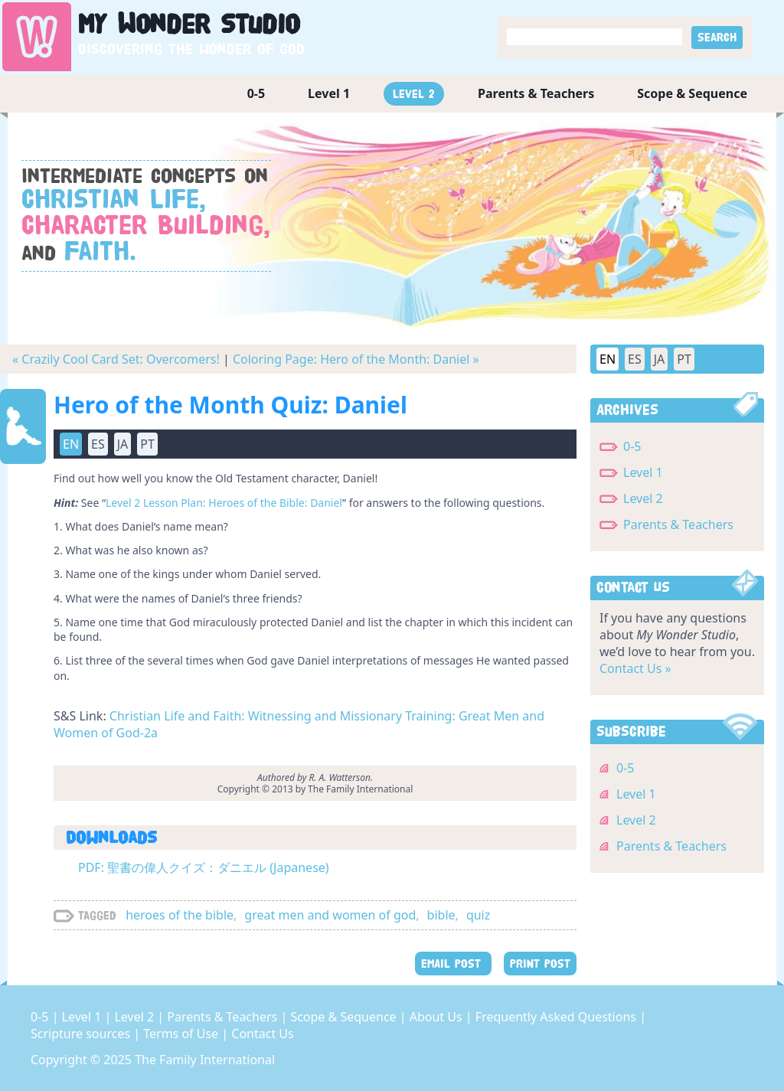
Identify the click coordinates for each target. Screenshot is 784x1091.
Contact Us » (635, 668)
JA (123, 444)
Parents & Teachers (536, 93)
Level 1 (329, 93)
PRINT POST (540, 963)
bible (441, 914)
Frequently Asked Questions (557, 1016)
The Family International (205, 1059)
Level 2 (414, 94)
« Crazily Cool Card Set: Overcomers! (116, 359)
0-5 (256, 93)
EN (71, 444)
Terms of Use (182, 1033)
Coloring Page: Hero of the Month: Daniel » (356, 359)
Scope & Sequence (692, 93)
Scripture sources (82, 1033)
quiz (478, 914)
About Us (438, 1016)
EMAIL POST (453, 963)
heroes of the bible (180, 914)
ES (98, 444)
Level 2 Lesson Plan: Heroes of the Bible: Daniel (224, 502)
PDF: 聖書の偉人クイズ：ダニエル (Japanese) (203, 867)
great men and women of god (330, 914)
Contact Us (262, 1033)
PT (147, 444)
